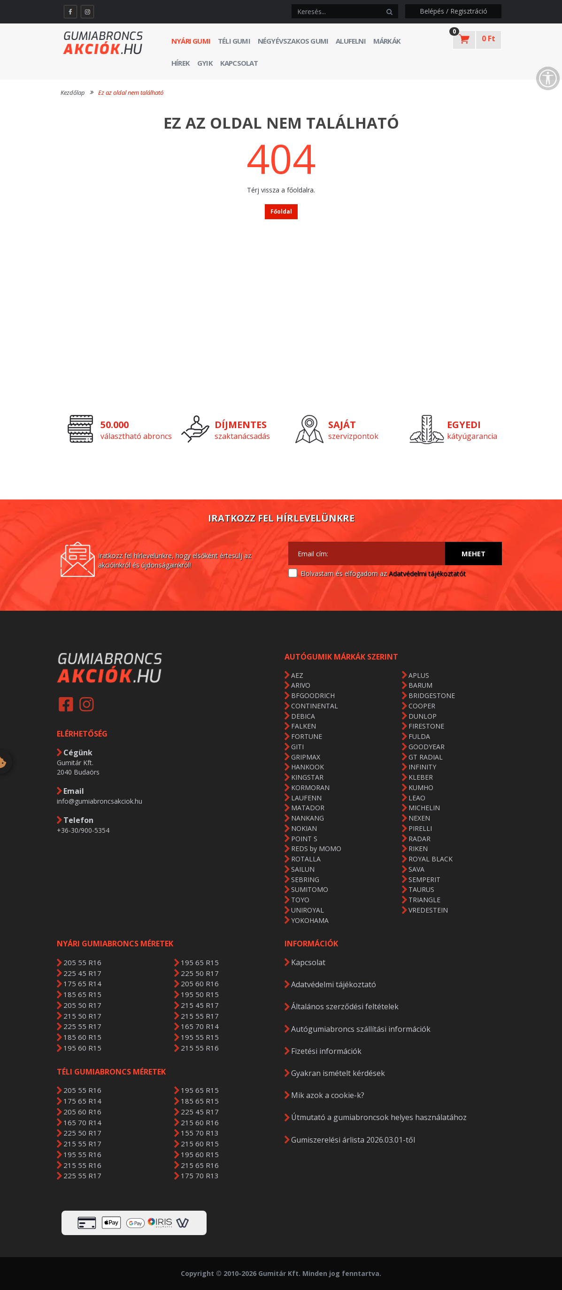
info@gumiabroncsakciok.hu (99, 801)
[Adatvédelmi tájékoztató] (292, 573)
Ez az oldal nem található (130, 92)
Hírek (180, 63)
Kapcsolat (239, 63)
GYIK (205, 63)
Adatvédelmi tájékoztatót (427, 573)
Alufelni (351, 41)
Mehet (473, 553)
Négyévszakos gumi (293, 41)
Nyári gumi (190, 41)
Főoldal (281, 211)
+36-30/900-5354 (83, 830)
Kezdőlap (73, 92)
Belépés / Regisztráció (453, 11)
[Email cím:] (367, 553)
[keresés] (336, 11)
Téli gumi (234, 41)
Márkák (386, 41)
